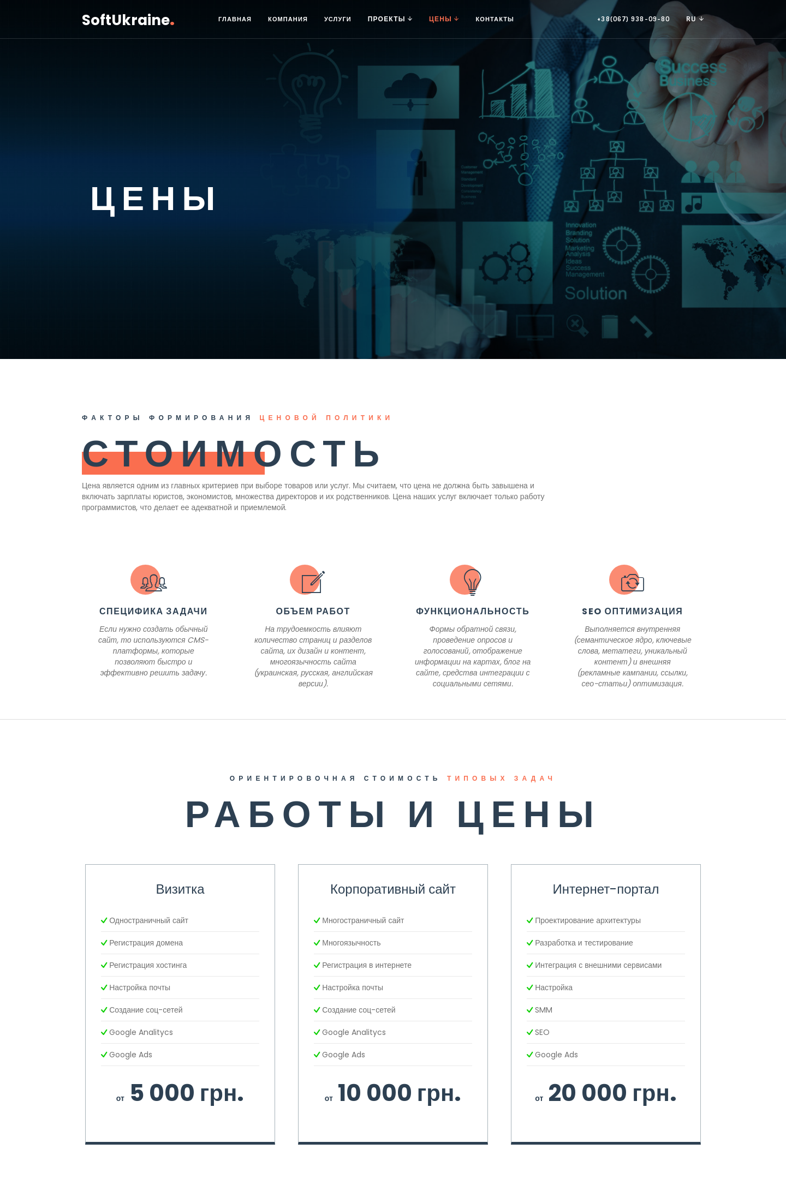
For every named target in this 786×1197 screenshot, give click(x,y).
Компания (288, 19)
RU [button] (695, 19)
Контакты (494, 19)
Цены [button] (444, 19)
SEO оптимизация (632, 611)
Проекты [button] (390, 19)
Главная (235, 19)
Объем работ (313, 611)
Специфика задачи (153, 611)
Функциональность (472, 611)
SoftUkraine (128, 19)
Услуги (338, 19)
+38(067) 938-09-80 (633, 19)
